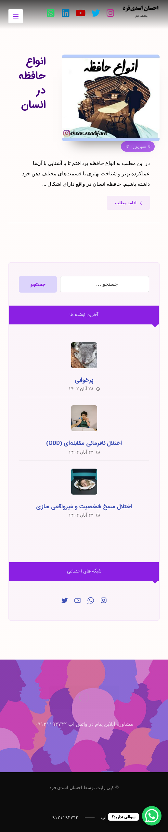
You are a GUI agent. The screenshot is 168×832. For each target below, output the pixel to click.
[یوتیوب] (80, 13)
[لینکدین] (65, 13)
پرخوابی (84, 380)
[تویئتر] (95, 13)
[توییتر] (64, 600)
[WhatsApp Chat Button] (152, 816)
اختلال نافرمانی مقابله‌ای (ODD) (84, 443)
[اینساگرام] (103, 600)
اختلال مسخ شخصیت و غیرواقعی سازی (84, 506)
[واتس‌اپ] (50, 13)
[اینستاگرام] (110, 13)
